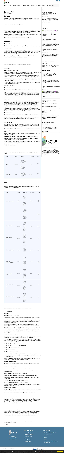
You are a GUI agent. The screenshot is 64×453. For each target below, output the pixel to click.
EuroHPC (45, 437)
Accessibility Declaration (13, 439)
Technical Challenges (28, 432)
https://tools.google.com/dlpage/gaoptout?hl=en (15, 330)
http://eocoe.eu (16, 73)
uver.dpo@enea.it (28, 37)
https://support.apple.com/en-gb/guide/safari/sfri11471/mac (17, 382)
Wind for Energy (28, 441)
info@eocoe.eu (44, 133)
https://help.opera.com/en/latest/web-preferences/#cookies (17, 380)
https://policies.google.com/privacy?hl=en (32, 328)
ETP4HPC (45, 439)
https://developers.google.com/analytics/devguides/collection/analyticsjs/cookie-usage (24, 325)
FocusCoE (45, 435)
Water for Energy (28, 437)
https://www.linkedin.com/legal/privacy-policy (12, 347)
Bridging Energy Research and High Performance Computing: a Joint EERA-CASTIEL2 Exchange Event (49, 13)
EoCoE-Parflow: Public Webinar (48, 61)
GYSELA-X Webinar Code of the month (49, 39)
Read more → (47, 22)
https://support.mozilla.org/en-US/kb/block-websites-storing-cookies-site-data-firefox (22, 375)
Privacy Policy (13, 436)
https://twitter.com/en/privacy (9, 349)
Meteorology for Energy (29, 434)
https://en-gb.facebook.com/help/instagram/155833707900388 (15, 345)
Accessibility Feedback (13, 437)
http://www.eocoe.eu (25, 20)
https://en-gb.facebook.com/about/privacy (11, 343)
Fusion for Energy (28, 439)
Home (5, 13)
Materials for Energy (28, 436)
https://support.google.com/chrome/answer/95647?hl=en (17, 373)
